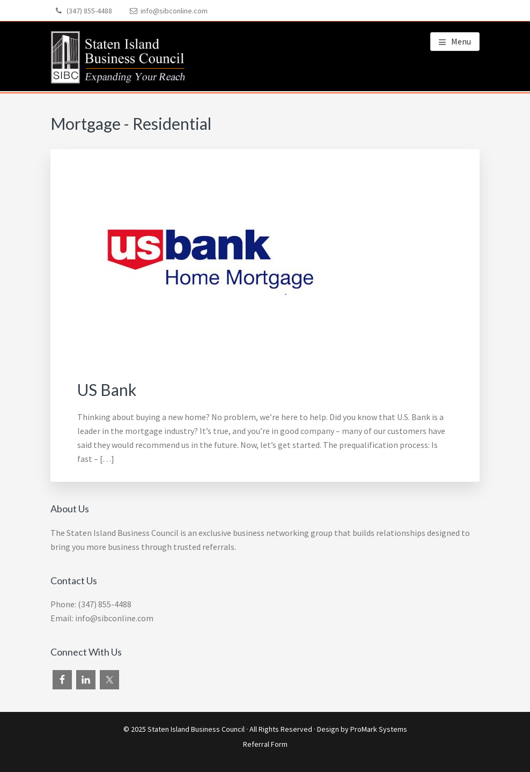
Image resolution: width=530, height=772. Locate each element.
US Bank (107, 389)
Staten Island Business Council (196, 729)
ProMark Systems (378, 729)
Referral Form (265, 744)
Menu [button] (461, 41)
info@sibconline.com (174, 11)
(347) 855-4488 (89, 11)
